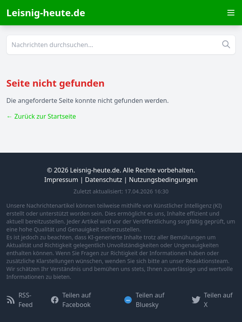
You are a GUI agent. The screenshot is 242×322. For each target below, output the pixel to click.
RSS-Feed (19, 300)
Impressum (61, 179)
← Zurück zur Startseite (41, 116)
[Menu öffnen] (231, 12)
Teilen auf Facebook (70, 300)
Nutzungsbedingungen (163, 179)
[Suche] (121, 45)
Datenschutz (103, 179)
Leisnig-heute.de (45, 12)
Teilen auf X (212, 300)
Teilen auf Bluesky (144, 300)
